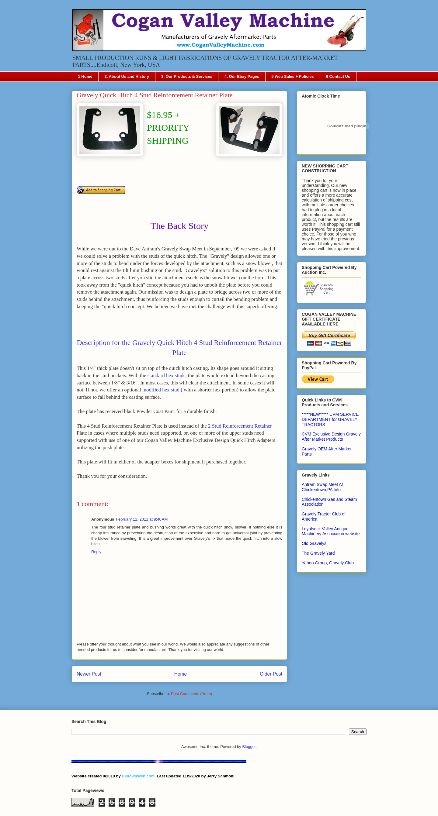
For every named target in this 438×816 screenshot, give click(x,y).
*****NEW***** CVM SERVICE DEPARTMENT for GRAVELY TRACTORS (330, 419)
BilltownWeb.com (138, 776)
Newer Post (89, 674)
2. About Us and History (126, 76)
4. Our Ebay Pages (241, 76)
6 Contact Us (338, 76)
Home (180, 674)
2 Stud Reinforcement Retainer (240, 426)
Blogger (248, 746)
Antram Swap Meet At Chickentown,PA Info (322, 487)
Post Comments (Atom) (191, 693)
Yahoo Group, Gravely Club (328, 562)
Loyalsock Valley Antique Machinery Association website (331, 531)
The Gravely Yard (318, 553)
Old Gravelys (314, 543)
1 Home (85, 76)
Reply (96, 551)
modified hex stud (160, 390)
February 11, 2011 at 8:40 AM (142, 519)
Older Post (271, 674)
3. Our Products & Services (186, 76)
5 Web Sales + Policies (292, 76)
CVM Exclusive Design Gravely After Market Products (331, 437)
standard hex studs (167, 375)
